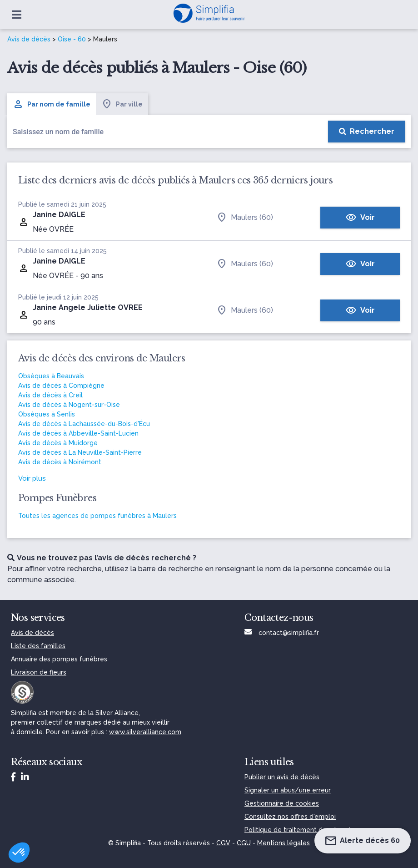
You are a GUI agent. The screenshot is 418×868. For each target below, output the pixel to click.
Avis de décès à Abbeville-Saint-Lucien (78, 433)
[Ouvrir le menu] (16, 14)
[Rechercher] (366, 131)
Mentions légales (283, 843)
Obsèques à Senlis (46, 414)
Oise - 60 (72, 39)
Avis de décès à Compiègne (61, 385)
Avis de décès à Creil (50, 395)
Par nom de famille (51, 104)
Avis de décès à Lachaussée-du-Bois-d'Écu (84, 423)
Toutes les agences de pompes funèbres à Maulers (97, 515)
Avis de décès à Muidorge (58, 443)
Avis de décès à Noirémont (59, 462)
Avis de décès (28, 39)
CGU (244, 843)
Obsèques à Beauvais (51, 376)
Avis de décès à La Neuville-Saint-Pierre (80, 452)
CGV (223, 843)
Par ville (122, 104)
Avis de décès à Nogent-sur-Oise (69, 404)
